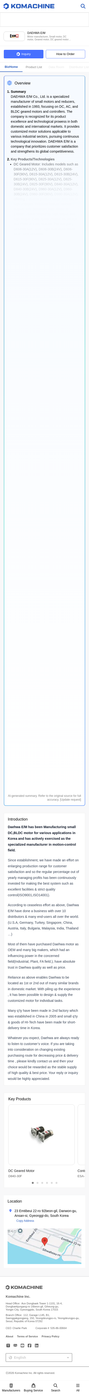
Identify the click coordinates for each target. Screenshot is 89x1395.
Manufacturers (11, 1388)
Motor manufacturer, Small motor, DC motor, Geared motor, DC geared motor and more (48, 38)
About (9, 1336)
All (78, 1388)
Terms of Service (27, 1336)
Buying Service (33, 1388)
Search (55, 1388)
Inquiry (23, 54)
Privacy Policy (51, 1336)
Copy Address (25, 1220)
